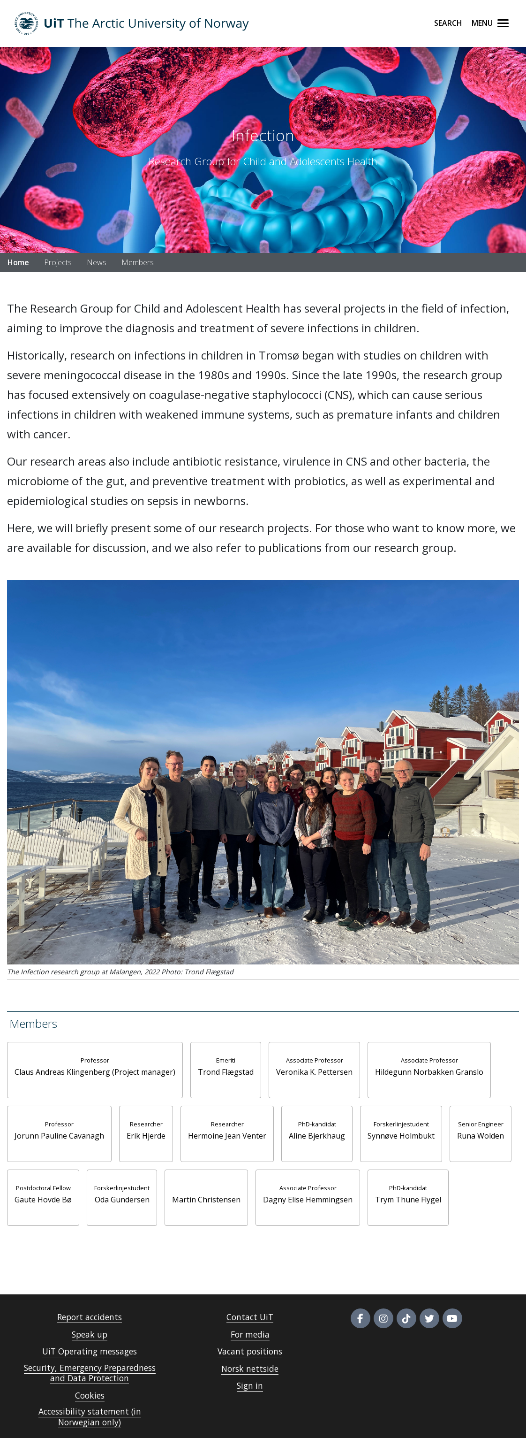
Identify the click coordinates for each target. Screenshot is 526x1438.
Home (18, 262)
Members (137, 262)
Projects (58, 262)
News (96, 262)
